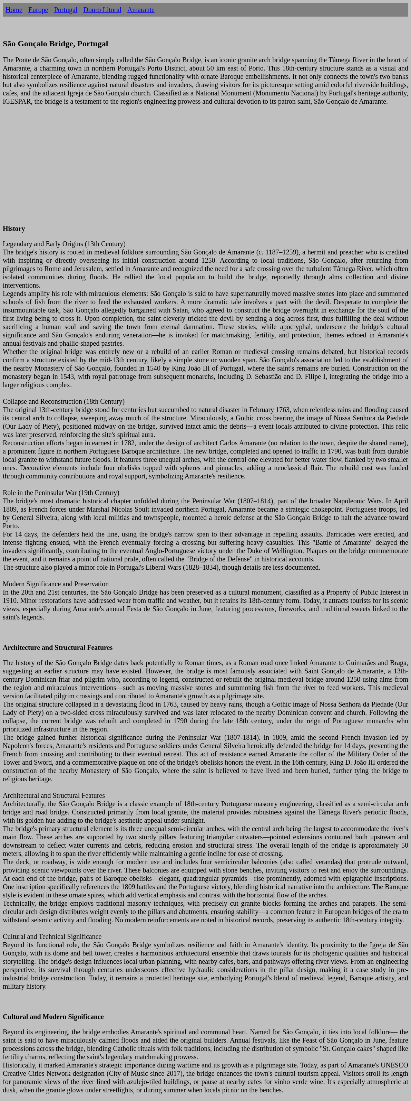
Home (14, 9)
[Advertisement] (205, 169)
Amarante (141, 9)
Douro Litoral (102, 9)
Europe (38, 9)
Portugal (66, 9)
